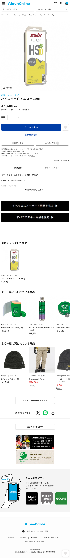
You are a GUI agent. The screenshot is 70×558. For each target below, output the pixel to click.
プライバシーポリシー (51, 538)
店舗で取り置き (31, 135)
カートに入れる (31, 127)
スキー (9, 15)
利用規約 (34, 538)
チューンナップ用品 (20, 15)
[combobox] (17, 9)
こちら (22, 151)
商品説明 (18, 168)
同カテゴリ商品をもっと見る (35, 400)
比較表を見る (52, 143)
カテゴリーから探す (35, 427)
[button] (67, 315)
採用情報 (22, 538)
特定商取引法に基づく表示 (35, 541)
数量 (3, 117)
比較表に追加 (17, 143)
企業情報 (11, 538)
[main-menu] (3, 3)
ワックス (31, 15)
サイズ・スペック (52, 168)
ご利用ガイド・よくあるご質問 (36, 531)
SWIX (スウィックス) (10, 95)
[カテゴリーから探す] (52, 9)
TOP (2, 15)
